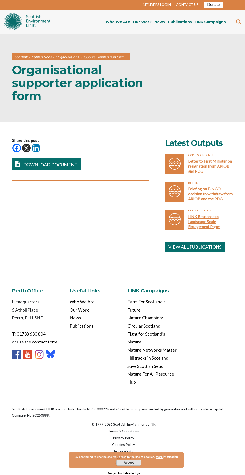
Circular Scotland (143, 326)
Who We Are (118, 22)
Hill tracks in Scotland (147, 358)
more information (167, 456)
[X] (26, 148)
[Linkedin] (36, 148)
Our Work (142, 22)
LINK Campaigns (210, 22)
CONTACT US (187, 4)
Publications (180, 22)
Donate (213, 4)
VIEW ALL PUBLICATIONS (194, 247)
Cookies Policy (123, 444)
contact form (44, 341)
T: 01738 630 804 (28, 334)
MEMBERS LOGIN (157, 4)
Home (27, 21)
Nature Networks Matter (152, 350)
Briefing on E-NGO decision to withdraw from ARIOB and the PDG (210, 193)
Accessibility (123, 451)
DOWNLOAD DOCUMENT (46, 164)
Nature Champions (145, 317)
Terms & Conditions (123, 431)
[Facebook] (16, 148)
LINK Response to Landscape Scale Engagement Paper (204, 221)
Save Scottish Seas (145, 366)
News (159, 22)
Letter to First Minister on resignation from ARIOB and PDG (210, 166)
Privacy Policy (123, 438)
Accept (129, 462)
